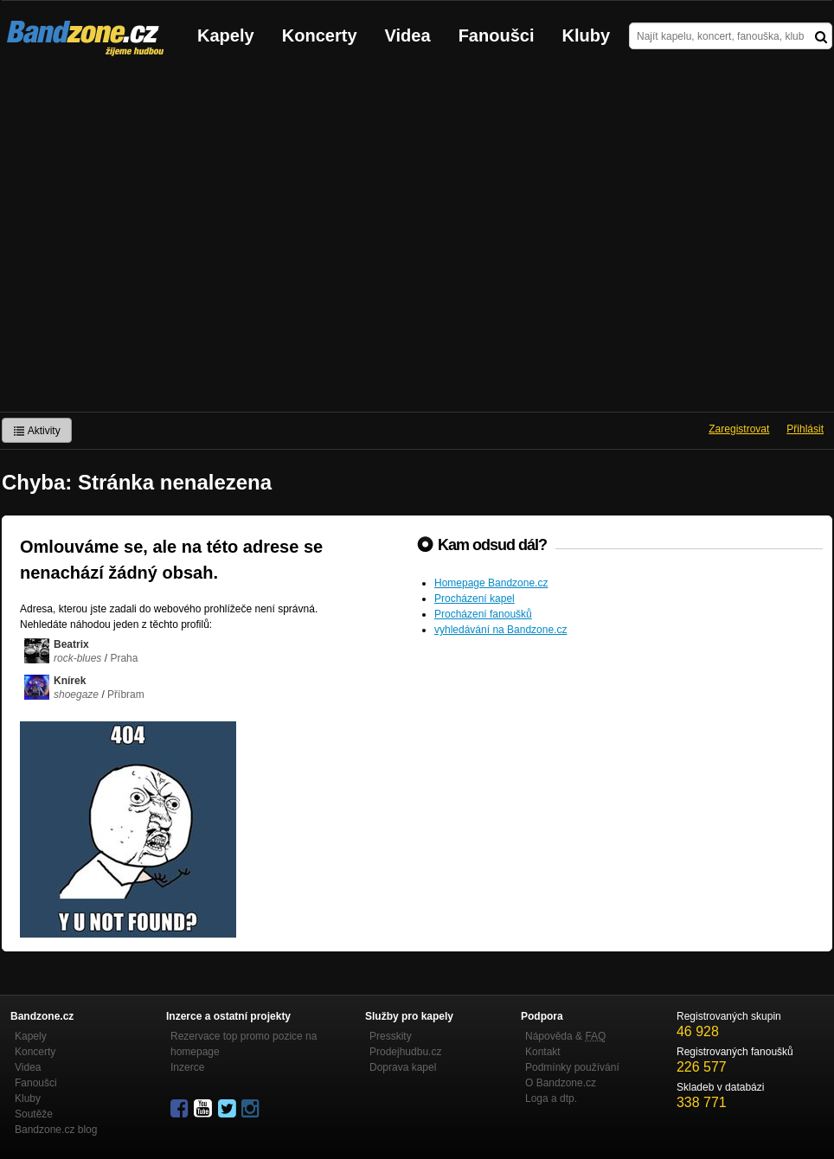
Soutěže (34, 1114)
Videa (408, 35)
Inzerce (187, 1067)
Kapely (225, 35)
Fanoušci (497, 35)
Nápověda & (565, 1036)
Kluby (586, 35)
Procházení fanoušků (483, 614)
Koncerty (319, 35)
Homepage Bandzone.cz (491, 583)
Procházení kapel (474, 598)
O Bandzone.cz (560, 1083)
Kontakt (543, 1052)
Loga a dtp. (551, 1098)
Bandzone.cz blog (56, 1130)
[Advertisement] (162, 241)
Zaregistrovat (739, 429)
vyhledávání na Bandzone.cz (500, 630)
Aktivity (37, 431)
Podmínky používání (572, 1067)
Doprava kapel (402, 1067)
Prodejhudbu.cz (405, 1052)
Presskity (390, 1036)
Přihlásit (805, 429)
